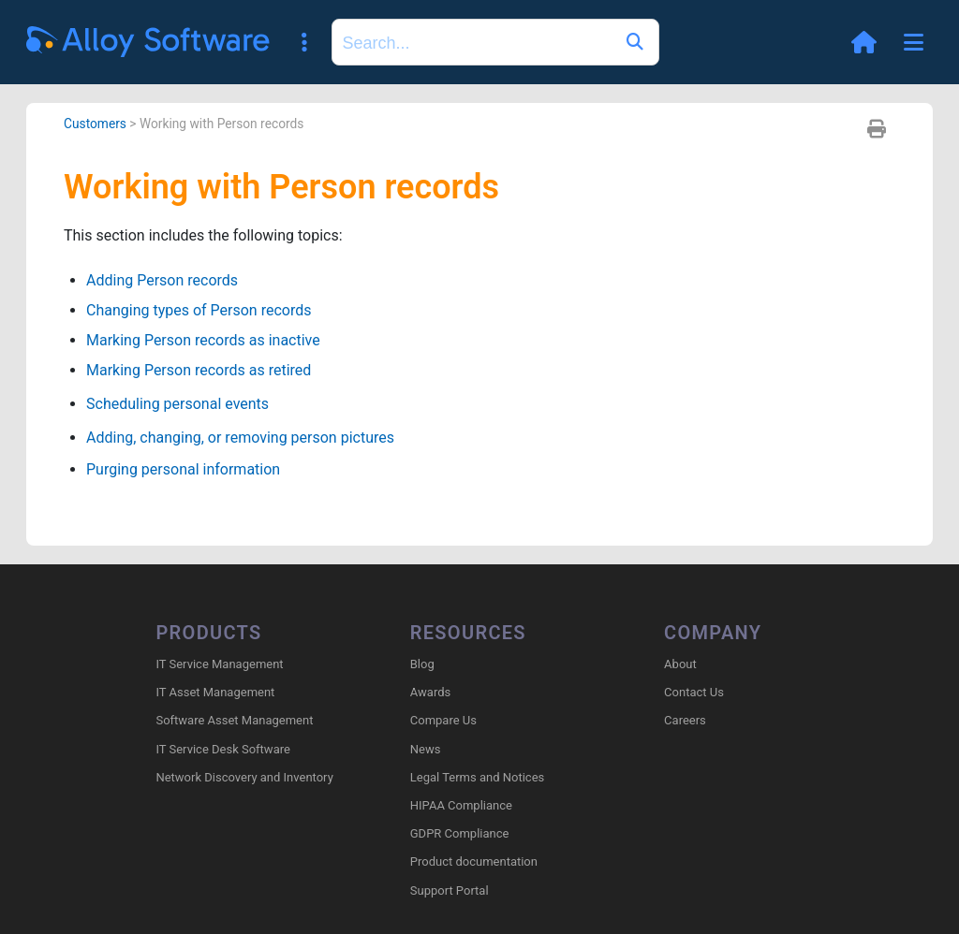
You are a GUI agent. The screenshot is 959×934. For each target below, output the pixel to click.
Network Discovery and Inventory (243, 777)
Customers (95, 123)
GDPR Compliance (459, 833)
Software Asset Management (234, 720)
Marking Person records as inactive (203, 340)
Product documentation (474, 861)
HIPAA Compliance (461, 805)
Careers (685, 720)
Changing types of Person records (198, 310)
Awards (430, 692)
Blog (422, 664)
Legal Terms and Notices (477, 777)
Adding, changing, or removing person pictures (240, 437)
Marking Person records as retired (198, 370)
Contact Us (694, 692)
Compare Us (443, 720)
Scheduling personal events (177, 404)
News (425, 749)
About (680, 664)
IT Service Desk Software (222, 749)
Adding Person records (162, 280)
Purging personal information (183, 469)
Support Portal (449, 890)
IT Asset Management (214, 692)
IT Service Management (219, 664)
